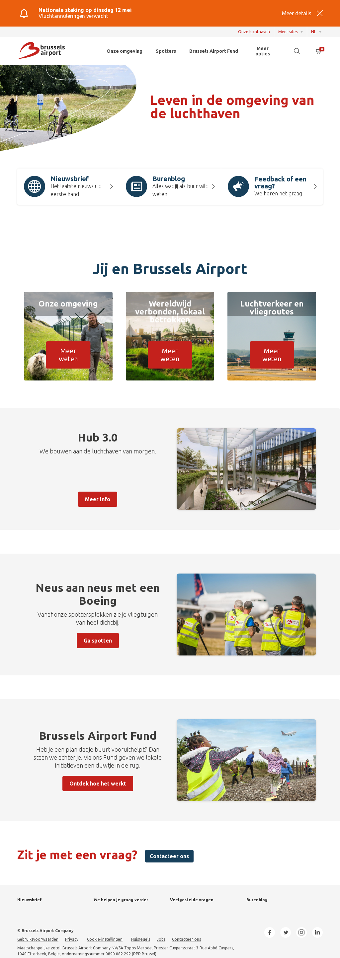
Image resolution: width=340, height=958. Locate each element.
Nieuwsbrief (29, 900)
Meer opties (262, 51)
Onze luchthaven (254, 32)
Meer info (97, 499)
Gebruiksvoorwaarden (37, 939)
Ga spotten (98, 641)
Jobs (161, 939)
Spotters (166, 51)
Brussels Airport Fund (213, 51)
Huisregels (140, 939)
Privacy (71, 939)
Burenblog (257, 900)
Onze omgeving (124, 51)
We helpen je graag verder (121, 900)
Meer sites (288, 32)
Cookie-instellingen (105, 939)
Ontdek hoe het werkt (97, 784)
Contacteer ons (169, 856)
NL (313, 32)
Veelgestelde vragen (191, 900)
